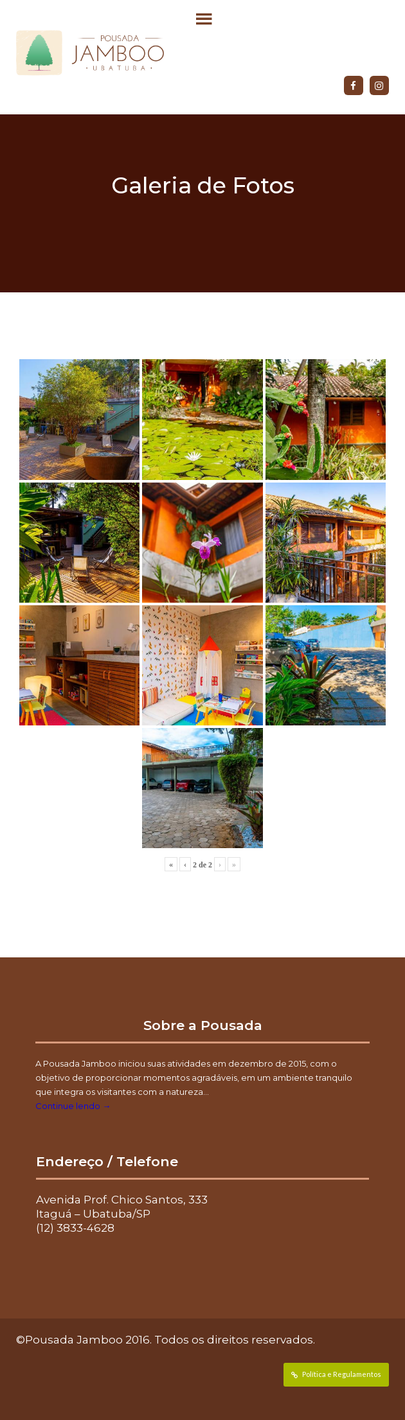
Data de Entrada (42, 1408)
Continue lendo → (73, 1106)
